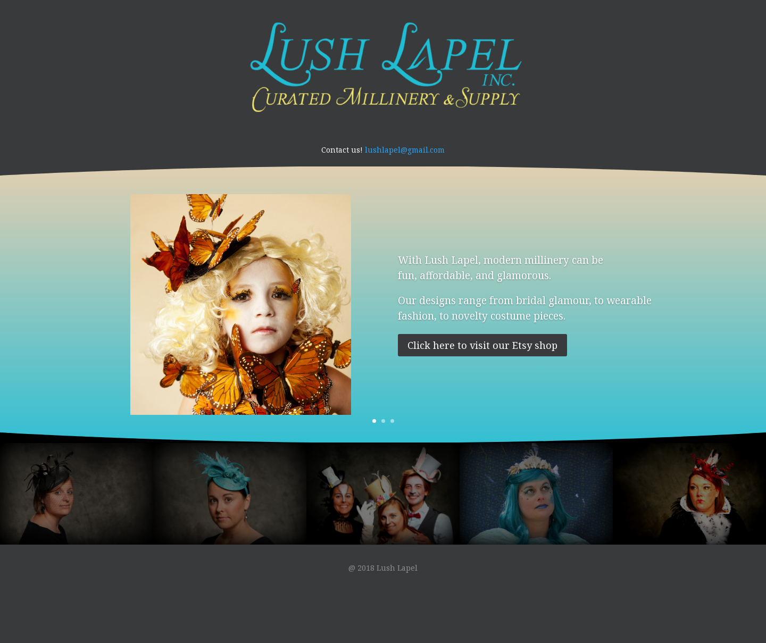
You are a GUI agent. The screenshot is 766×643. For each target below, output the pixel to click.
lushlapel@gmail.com (405, 150)
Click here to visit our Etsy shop (482, 345)
